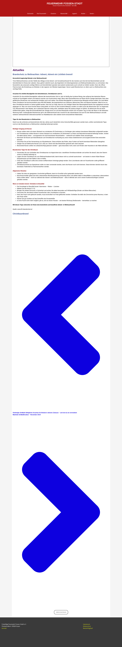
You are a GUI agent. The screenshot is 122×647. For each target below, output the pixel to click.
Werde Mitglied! (88, 628)
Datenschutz (87, 626)
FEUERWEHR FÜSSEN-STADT (64, 3)
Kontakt (4, 628)
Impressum (86, 624)
